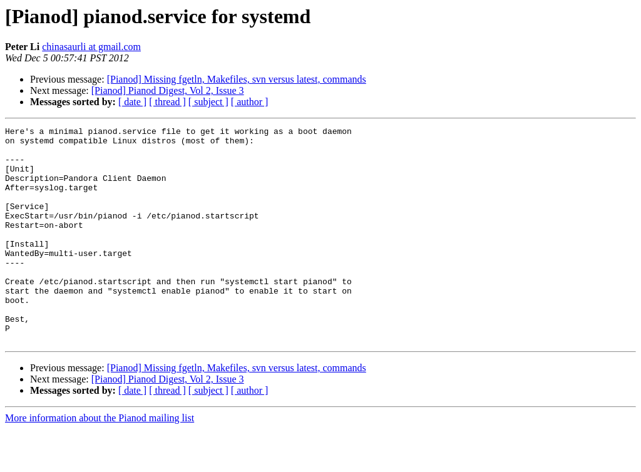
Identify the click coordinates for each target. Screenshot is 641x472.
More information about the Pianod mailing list (99, 461)
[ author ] (250, 101)
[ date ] (132, 101)
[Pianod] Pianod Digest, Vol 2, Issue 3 (167, 90)
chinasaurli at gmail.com (91, 46)
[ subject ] (208, 101)
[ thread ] (167, 101)
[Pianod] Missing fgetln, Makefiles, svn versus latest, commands (236, 79)
